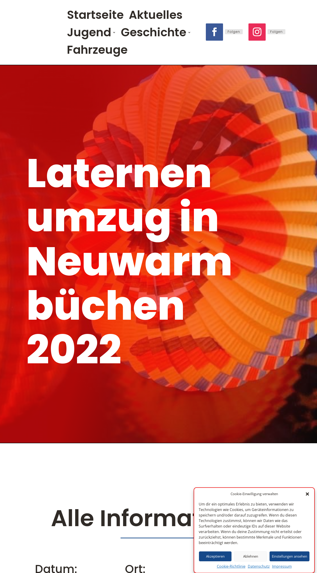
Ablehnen (250, 558)
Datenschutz (259, 568)
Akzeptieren (215, 558)
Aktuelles (155, 15)
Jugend (89, 32)
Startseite (95, 15)
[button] (307, 496)
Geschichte (153, 32)
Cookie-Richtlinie (231, 568)
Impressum (282, 568)
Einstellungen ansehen (289, 558)
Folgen (234, 31)
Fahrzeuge (97, 50)
